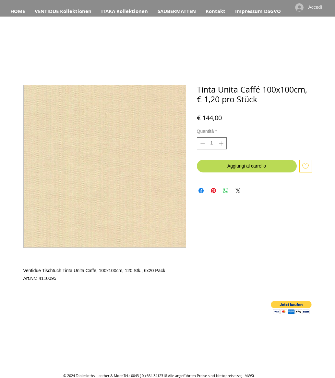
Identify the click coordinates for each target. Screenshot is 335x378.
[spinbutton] (212, 143)
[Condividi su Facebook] (201, 191)
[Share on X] (238, 191)
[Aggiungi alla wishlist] (305, 166)
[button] (291, 307)
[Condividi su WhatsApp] (226, 191)
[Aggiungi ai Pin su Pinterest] (213, 191)
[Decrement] (202, 143)
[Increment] (222, 143)
